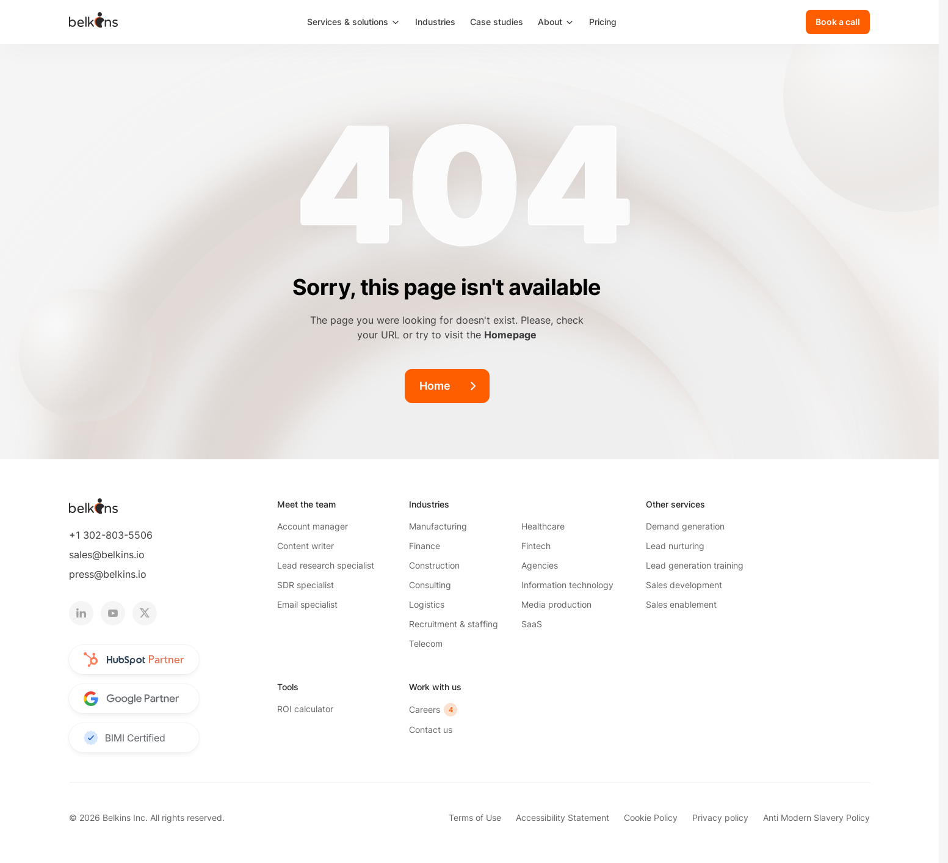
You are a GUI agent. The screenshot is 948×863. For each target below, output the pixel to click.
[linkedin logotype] (81, 613)
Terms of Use (475, 817)
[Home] (447, 386)
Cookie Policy (651, 817)
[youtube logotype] (113, 613)
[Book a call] (838, 22)
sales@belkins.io (107, 554)
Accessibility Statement (562, 817)
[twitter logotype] (144, 613)
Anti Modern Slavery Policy (816, 817)
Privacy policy (720, 817)
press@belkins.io (108, 574)
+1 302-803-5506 (111, 535)
